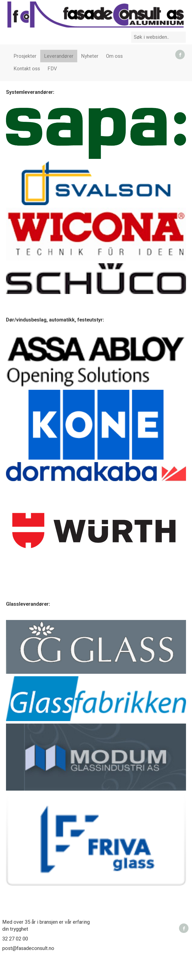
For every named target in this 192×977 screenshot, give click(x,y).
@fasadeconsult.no (33, 948)
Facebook (180, 54)
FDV (52, 69)
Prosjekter (25, 56)
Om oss (114, 56)
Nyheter (89, 56)
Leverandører (59, 56)
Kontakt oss (27, 69)
